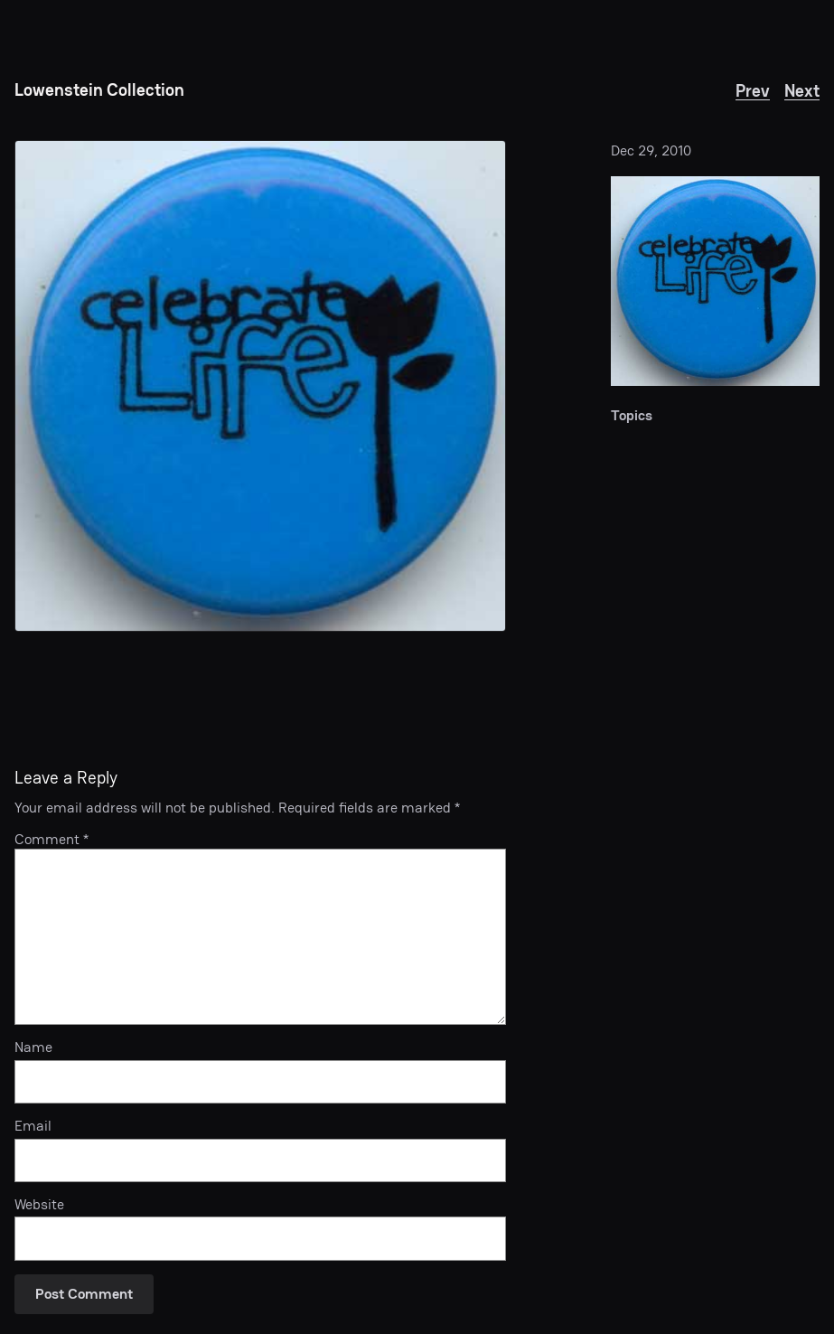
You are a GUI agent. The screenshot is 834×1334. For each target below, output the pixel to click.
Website (39, 1205)
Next (802, 90)
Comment (51, 839)
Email (33, 1126)
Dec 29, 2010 (651, 150)
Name (33, 1048)
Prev (753, 90)
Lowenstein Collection (99, 89)
